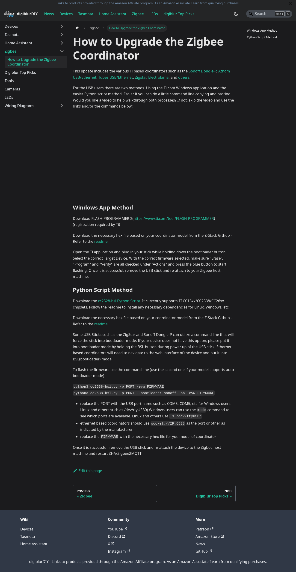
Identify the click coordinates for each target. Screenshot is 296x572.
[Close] (290, 3)
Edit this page (87, 470)
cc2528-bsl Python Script (119, 300)
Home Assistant (112, 13)
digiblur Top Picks (178, 13)
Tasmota (85, 13)
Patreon (204, 529)
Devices (66, 13)
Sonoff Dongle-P (202, 71)
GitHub (203, 551)
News (49, 13)
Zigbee (138, 13)
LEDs (153, 13)
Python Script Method (262, 37)
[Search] (269, 14)
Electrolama (158, 77)
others (183, 77)
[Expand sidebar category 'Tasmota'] (62, 34)
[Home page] (77, 28)
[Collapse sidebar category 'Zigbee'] (62, 51)
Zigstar (140, 77)
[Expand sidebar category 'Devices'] (62, 26)
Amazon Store (209, 536)
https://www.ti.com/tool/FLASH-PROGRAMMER (173, 218)
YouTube (117, 529)
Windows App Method (262, 30)
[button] (34, 105)
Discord (116, 536)
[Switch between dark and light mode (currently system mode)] (236, 14)
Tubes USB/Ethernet (115, 77)
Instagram (119, 551)
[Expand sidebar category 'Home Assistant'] (62, 43)
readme (101, 241)
